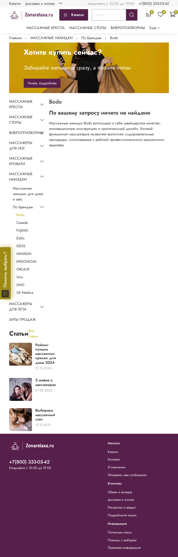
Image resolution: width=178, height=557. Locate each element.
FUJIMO (22, 230)
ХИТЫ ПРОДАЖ (22, 319)
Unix (19, 277)
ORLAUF (23, 269)
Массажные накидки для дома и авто (28, 194)
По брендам (91, 37)
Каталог (15, 3)
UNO (20, 284)
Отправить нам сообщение (127, 475)
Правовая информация (124, 547)
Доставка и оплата (40, 3)
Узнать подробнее (42, 83)
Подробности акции (122, 515)
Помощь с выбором (122, 540)
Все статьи (33, 333)
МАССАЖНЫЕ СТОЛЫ (87, 27)
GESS (20, 246)
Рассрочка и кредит (122, 507)
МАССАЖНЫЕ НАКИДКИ (51, 37)
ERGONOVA (26, 261)
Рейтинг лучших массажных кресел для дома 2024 (45, 353)
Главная (15, 37)
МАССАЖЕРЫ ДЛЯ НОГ (20, 145)
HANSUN (23, 253)
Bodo (20, 214)
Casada (22, 222)
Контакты (114, 459)
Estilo (20, 238)
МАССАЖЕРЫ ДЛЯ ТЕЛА (20, 306)
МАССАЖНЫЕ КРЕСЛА (45, 27)
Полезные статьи (120, 532)
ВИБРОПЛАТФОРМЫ (128, 27)
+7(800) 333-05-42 (154, 3)
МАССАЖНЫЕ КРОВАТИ (21, 161)
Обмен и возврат (120, 492)
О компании (116, 467)
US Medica (24, 292)
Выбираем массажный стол (45, 415)
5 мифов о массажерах (45, 382)
